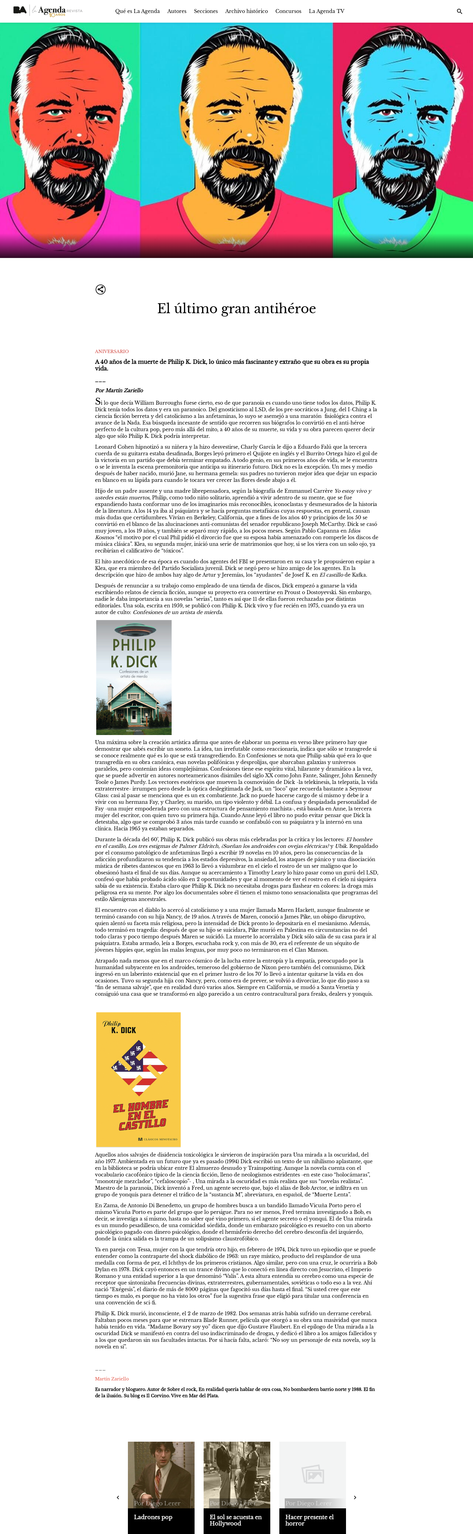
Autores (176, 11)
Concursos (288, 11)
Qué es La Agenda (137, 11)
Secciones (206, 11)
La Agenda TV (326, 11)
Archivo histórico (246, 11)
